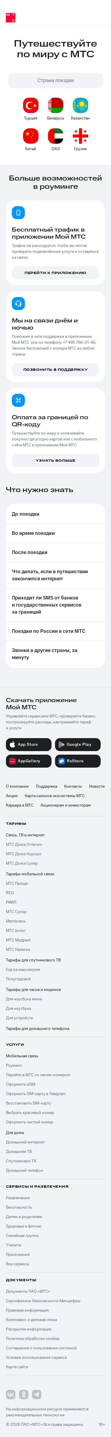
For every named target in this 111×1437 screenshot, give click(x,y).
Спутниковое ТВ (21, 1161)
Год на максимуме (23, 970)
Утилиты (14, 1245)
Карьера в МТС (19, 805)
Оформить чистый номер (29, 1122)
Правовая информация (27, 1310)
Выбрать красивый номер (30, 1113)
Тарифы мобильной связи (30, 874)
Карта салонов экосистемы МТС (55, 796)
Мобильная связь (22, 1056)
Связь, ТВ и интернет (25, 835)
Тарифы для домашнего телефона (37, 1029)
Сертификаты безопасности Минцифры (43, 1301)
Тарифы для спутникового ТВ (33, 960)
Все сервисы (17, 1264)
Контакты (73, 786)
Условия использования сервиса (36, 1358)
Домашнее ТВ (19, 1152)
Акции (12, 796)
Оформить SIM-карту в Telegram (36, 1094)
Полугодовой (18, 979)
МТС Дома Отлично (24, 845)
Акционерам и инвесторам (66, 805)
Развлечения (18, 1198)
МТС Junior (16, 931)
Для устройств (19, 1018)
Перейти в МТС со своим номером (38, 1075)
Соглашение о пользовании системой (41, 1348)
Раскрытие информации (29, 1329)
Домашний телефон (24, 1171)
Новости (97, 786)
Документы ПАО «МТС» (28, 1292)
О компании (17, 786)
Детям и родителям (24, 1217)
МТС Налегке (18, 950)
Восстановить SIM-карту (28, 1103)
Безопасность (19, 1207)
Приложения (18, 1255)
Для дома (15, 1133)
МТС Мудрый (18, 940)
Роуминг (14, 1066)
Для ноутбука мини (24, 999)
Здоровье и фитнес (24, 1226)
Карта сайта (17, 1367)
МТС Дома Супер (22, 863)
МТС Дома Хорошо (23, 854)
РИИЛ (11, 902)
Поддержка (46, 786)
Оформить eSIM (20, 1084)
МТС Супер (16, 912)
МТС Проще (17, 884)
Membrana (15, 921)
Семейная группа (22, 1236)
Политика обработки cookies (32, 1339)
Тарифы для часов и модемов (33, 990)
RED (10, 893)
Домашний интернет (25, 1142)
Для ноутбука (18, 1009)
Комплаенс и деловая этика (31, 1320)
